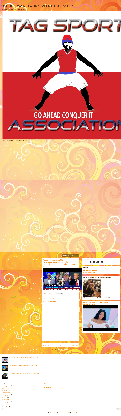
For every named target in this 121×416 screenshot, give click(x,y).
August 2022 (5, 395)
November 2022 (6, 390)
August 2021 (5, 402)
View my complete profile (89, 272)
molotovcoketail (66, 412)
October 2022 (5, 392)
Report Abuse (47, 387)
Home (61, 345)
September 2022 (6, 394)
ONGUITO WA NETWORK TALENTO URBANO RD (38, 6)
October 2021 (5, 399)
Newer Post (46, 345)
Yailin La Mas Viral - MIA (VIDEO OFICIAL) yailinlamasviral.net (23, 357)
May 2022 (4, 397)
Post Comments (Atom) (63, 349)
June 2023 (4, 386)
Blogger (78, 412)
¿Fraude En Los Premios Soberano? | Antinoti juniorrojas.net (23, 365)
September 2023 (6, 385)
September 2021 (6, 401)
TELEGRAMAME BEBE (91, 270)
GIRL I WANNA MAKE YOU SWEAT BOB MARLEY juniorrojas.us (24, 373)
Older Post (75, 345)
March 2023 (5, 388)
